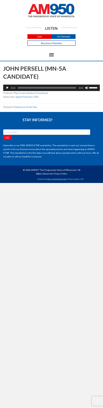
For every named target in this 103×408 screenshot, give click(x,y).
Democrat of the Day (25, 106)
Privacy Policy (60, 173)
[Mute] (86, 87)
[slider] (47, 88)
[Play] (7, 87)
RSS (36, 96)
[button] (39, 36)
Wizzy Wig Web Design (57, 179)
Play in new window (24, 92)
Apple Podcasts (24, 96)
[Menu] (51, 55)
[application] (51, 88)
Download (42, 92)
